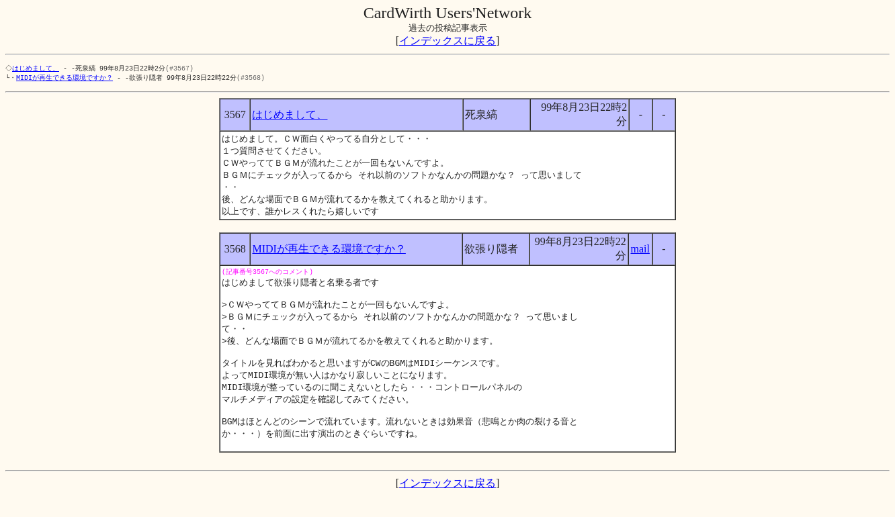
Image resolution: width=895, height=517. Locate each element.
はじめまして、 (36, 68)
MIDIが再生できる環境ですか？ (64, 78)
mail (640, 255)
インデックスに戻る (447, 40)
